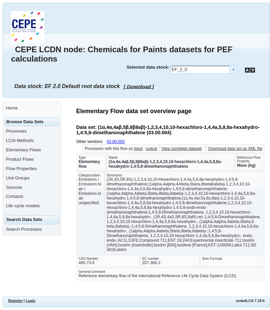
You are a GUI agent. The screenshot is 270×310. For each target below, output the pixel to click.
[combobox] (203, 69)
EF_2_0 (179, 69)
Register (15, 301)
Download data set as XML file (235, 148)
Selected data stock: (148, 67)
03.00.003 (115, 141)
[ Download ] (139, 86)
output (151, 148)
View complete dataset (181, 148)
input (138, 148)
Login (30, 301)
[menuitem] (31, 108)
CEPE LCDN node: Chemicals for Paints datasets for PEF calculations (122, 54)
